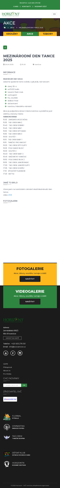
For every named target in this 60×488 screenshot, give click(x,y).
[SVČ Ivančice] (11, 14)
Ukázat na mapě (12, 338)
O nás (15, 6)
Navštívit (30, 279)
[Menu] (54, 14)
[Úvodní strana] (4, 28)
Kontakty (26, 6)
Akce (12, 28)
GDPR (5, 364)
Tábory (48, 33)
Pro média (7, 374)
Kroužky (12, 33)
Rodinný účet (41, 6)
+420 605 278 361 (34, 3)
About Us (6, 370)
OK (24, 385)
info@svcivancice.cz (17, 347)
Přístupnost (7, 367)
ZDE (10, 195)
